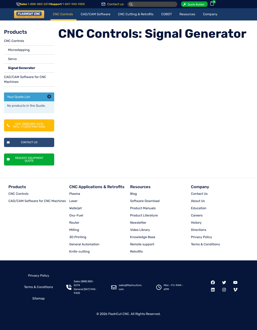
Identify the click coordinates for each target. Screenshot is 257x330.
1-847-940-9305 (73, 4)
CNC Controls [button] (63, 14)
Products (17, 186)
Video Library (140, 230)
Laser (73, 201)
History (196, 222)
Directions (198, 230)
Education (198, 208)
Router (74, 222)
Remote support (142, 244)
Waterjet (75, 208)
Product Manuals (143, 208)
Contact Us (22, 142)
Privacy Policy (201, 237)
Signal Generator (21, 68)
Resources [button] (187, 14)
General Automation (84, 244)
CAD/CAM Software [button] (95, 14)
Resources (140, 186)
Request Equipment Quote (25, 159)
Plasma (74, 194)
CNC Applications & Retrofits (96, 186)
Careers (197, 215)
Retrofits (136, 251)
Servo (12, 59)
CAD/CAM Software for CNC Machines (37, 201)
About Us (198, 201)
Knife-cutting (79, 251)
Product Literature (144, 215)
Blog (133, 194)
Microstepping (19, 50)
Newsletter (138, 222)
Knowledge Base (142, 237)
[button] (194, 4)
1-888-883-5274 (39, 4)
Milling (74, 230)
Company (200, 186)
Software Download (145, 201)
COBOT (166, 14)
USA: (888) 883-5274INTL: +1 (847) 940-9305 (26, 125)
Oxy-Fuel (76, 215)
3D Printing (77, 237)
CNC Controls (14, 41)
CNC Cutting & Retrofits (135, 14)
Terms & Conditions (205, 244)
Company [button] (210, 14)
